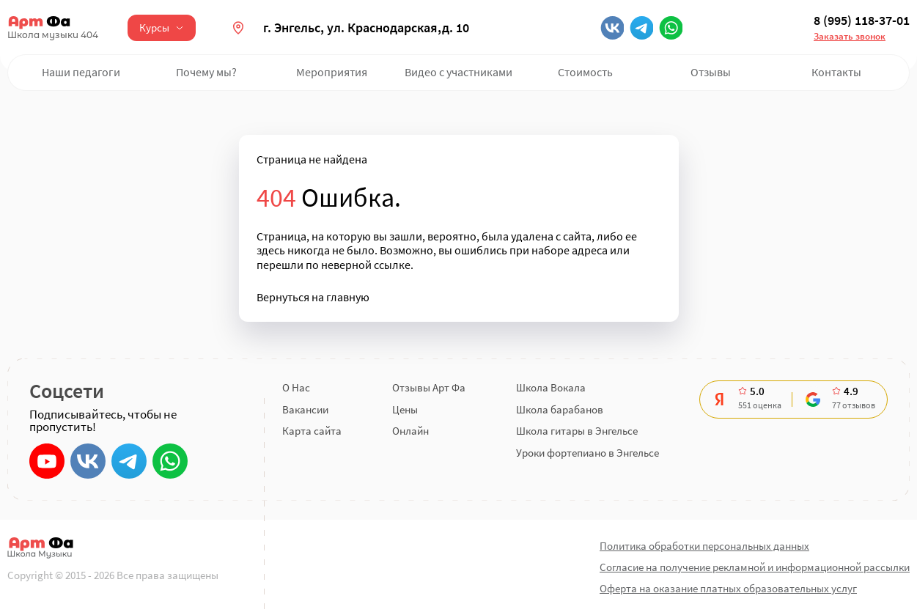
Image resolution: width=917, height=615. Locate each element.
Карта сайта (312, 431)
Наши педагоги (81, 72)
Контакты (836, 72)
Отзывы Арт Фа (428, 387)
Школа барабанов (559, 409)
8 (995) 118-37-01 (862, 20)
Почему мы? (206, 72)
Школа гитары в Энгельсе (577, 431)
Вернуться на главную (313, 297)
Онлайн (410, 431)
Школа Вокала (551, 387)
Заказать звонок (849, 36)
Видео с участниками (458, 72)
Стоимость (585, 72)
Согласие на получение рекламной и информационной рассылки (755, 567)
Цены (405, 409)
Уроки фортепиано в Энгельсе (587, 453)
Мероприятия (331, 72)
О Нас (296, 387)
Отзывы (710, 72)
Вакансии (305, 409)
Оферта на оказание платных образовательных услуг (728, 588)
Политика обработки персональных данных (704, 546)
